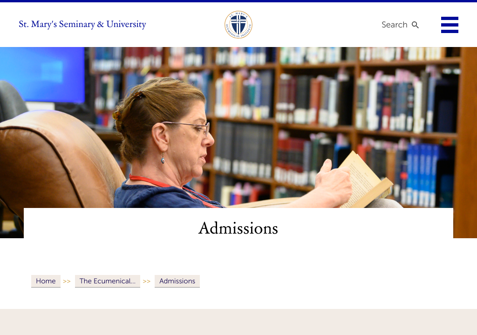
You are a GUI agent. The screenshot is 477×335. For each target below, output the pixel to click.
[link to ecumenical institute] (238, 24)
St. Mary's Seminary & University (82, 24)
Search (395, 25)
